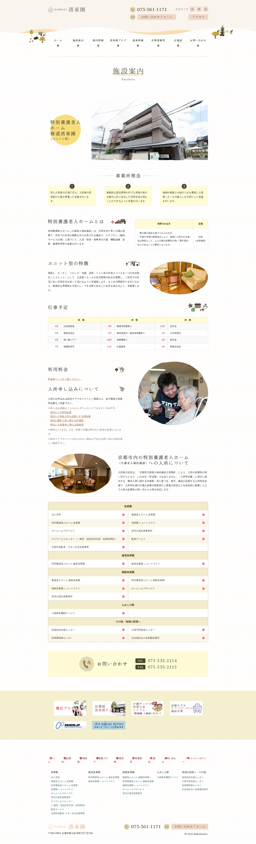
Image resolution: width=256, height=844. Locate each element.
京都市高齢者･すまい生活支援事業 (68, 812)
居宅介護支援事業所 (141, 531)
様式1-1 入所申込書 (60, 412)
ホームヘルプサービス (63, 531)
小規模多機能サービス (63, 615)
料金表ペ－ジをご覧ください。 (65, 379)
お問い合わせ (171, 761)
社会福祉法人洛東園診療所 (145, 640)
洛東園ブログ (103, 761)
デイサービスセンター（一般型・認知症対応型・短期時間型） (84, 539)
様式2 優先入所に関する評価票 (67, 420)
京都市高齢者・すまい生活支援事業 (70, 548)
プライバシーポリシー (196, 761)
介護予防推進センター (143, 632)
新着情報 (121, 761)
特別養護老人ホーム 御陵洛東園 (148, 582)
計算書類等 (138, 761)
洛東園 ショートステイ (143, 523)
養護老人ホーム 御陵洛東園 (66, 582)
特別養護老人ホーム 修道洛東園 (68, 565)
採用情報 (85, 761)
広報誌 (154, 761)
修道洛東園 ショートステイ (145, 565)
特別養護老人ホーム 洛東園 (66, 523)
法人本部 (56, 514)
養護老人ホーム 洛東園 (143, 514)
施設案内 (69, 761)
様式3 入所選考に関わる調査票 (67, 425)
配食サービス (138, 539)
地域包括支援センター (63, 632)
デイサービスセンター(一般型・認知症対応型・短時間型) (68, 802)
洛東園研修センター (62, 640)
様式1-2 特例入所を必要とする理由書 (70, 416)
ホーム (54, 761)
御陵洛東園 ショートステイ (66, 590)
